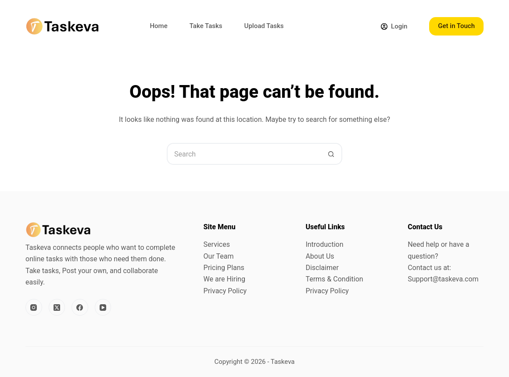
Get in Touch (456, 26)
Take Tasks (206, 26)
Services (217, 244)
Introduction (324, 244)
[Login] (394, 26)
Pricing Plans (224, 267)
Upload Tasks (264, 26)
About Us (319, 256)
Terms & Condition (334, 279)
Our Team (219, 256)
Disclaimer (321, 267)
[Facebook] (80, 307)
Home (158, 26)
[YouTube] (103, 307)
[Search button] (331, 154)
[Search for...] (243, 154)
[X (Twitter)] (57, 307)
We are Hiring (224, 279)
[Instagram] (33, 307)
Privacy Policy (225, 291)
